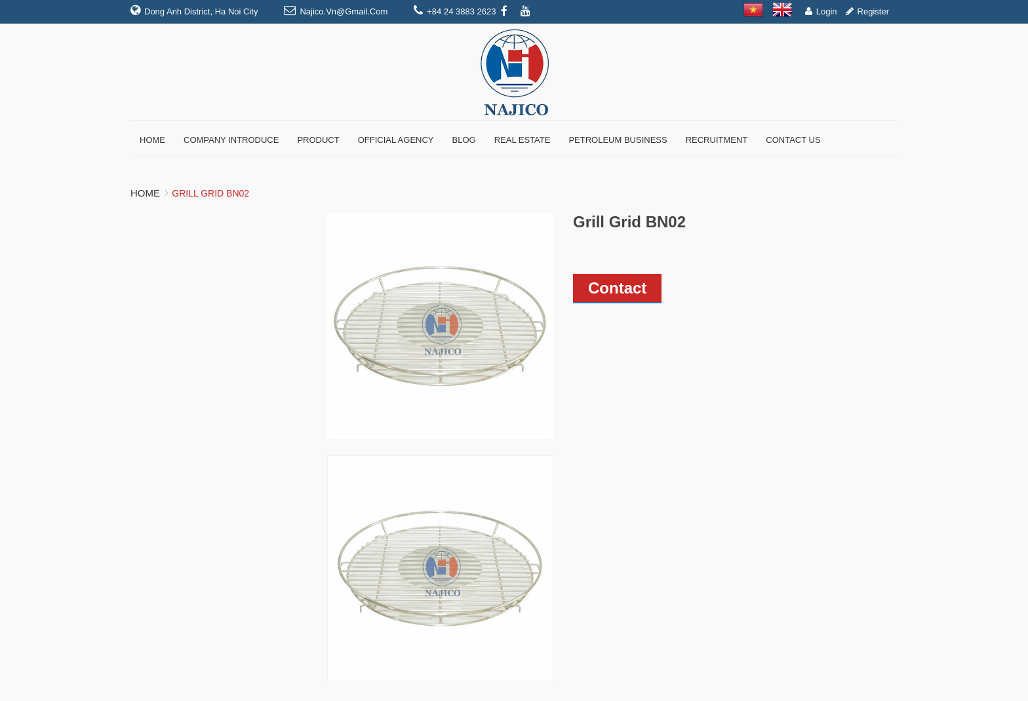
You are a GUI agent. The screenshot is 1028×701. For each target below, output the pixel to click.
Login (826, 11)
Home (145, 193)
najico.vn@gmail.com (343, 11)
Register (873, 11)
